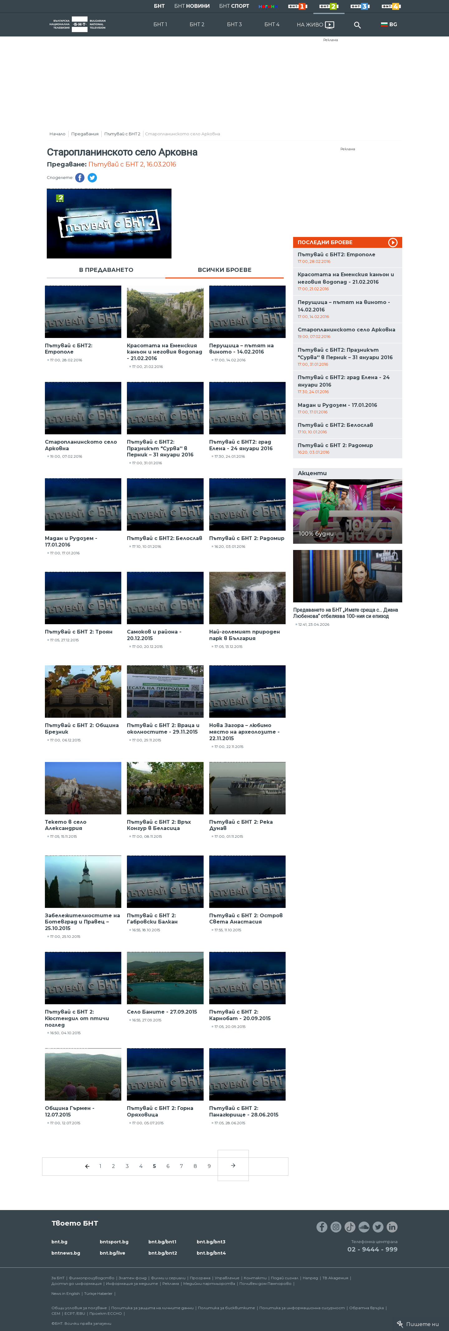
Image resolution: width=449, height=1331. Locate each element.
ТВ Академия (335, 1278)
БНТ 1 (160, 24)
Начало (57, 133)
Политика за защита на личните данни (152, 1307)
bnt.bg (59, 1242)
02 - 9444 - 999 (372, 1249)
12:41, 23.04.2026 (313, 624)
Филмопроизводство (91, 1278)
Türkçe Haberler (98, 1293)
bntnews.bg (65, 1253)
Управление (227, 1278)
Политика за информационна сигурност (302, 1307)
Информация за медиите (132, 1283)
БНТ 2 (197, 24)
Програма (200, 1278)
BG (393, 24)
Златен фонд (133, 1278)
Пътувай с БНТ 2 (122, 133)
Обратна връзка (366, 1307)
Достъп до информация (76, 1283)
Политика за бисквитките (226, 1307)
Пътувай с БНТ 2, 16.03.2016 (132, 164)
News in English (65, 1293)
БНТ (159, 6)
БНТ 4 (271, 24)
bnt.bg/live (112, 1253)
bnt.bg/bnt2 (162, 1253)
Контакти (255, 1278)
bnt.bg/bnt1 (162, 1242)
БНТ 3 (234, 24)
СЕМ (55, 1313)
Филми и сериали (168, 1278)
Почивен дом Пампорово (265, 1283)
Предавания (85, 133)
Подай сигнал (284, 1278)
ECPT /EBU (75, 1313)
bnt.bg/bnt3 (211, 1242)
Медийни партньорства (209, 1283)
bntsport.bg (114, 1242)
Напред (310, 1278)
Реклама (330, 40)
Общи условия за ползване (79, 1307)
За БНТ (58, 1278)
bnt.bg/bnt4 (211, 1253)
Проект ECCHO (105, 1313)
